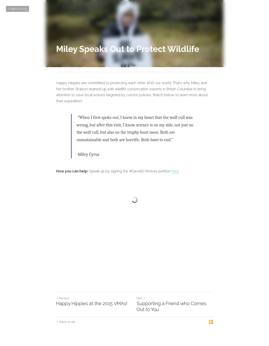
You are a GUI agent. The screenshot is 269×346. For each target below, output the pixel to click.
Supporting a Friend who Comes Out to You (171, 306)
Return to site (17, 8)
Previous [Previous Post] (62, 298)
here (175, 171)
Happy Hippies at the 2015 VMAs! (91, 303)
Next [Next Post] (141, 298)
